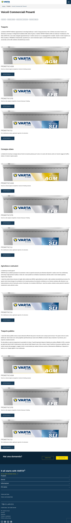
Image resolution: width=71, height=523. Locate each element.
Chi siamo (4, 487)
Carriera (3, 512)
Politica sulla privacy (6, 518)
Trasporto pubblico (33, 19)
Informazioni (5, 483)
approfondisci (7, 74)
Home (3, 6)
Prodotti (3, 476)
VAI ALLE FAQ (62, 458)
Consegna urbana (11, 19)
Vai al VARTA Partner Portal (8, 474)
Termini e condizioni (6, 516)
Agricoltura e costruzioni (22, 19)
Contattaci (48, 458)
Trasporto (3, 19)
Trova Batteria (5, 494)
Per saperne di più (5, 510)
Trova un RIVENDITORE (7, 497)
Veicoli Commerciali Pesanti (19, 6)
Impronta (3, 514)
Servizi (3, 480)
